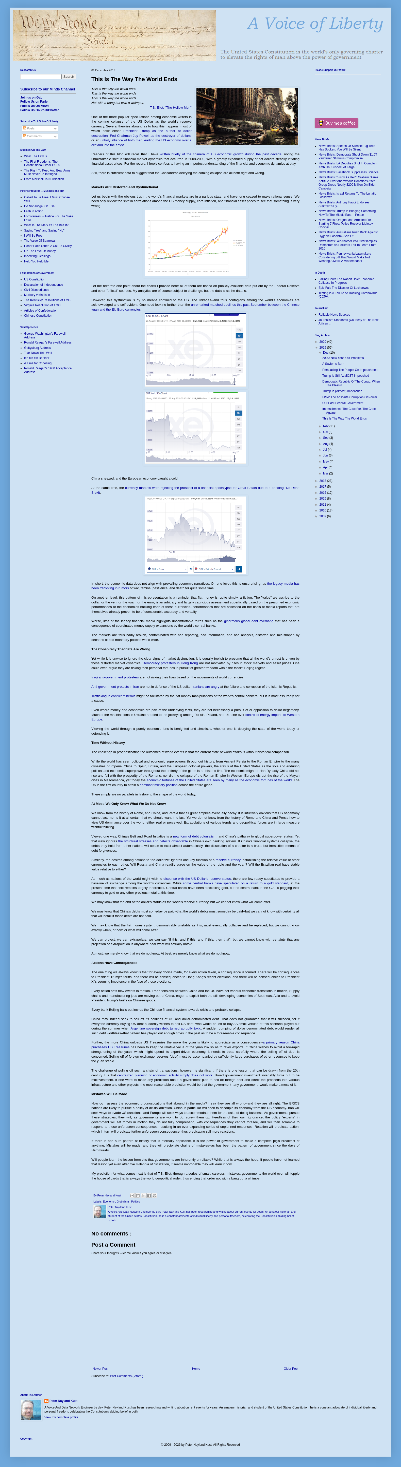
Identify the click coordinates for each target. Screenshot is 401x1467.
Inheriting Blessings (37, 256)
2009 (323, 516)
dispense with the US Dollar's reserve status (197, 879)
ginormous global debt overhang (248, 621)
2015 (323, 498)
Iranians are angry (205, 687)
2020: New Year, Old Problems (343, 358)
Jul (325, 449)
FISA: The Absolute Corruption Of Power (349, 397)
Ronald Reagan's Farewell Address (48, 342)
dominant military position (159, 785)
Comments (32, 136)
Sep (326, 438)
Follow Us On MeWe (34, 106)
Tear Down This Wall (38, 353)
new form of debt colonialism (194, 836)
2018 (323, 481)
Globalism (123, 1201)
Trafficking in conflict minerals (113, 696)
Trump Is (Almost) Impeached (342, 391)
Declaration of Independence (43, 285)
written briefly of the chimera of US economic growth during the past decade (220, 154)
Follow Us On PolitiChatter (39, 110)
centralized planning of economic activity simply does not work (164, 1075)
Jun (326, 455)
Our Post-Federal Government (342, 403)
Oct (326, 432)
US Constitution (34, 279)
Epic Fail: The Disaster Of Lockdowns (344, 288)
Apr (326, 467)
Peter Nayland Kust (63, 1401)
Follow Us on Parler (34, 101)
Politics (135, 1201)
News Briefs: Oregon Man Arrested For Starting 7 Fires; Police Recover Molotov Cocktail (346, 223)
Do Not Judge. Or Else (39, 206)
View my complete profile (61, 1417)
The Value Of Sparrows (40, 240)
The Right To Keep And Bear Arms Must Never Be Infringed (47, 172)
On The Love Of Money (40, 251)
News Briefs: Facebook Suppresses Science (348, 172)
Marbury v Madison (37, 295)
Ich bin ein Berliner (36, 358)
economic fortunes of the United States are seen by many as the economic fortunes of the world (219, 780)
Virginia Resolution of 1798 (42, 305)
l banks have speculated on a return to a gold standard (245, 883)
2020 (323, 342)
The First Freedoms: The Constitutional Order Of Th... (43, 163)
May (326, 461)
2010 (323, 510)
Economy (109, 1201)
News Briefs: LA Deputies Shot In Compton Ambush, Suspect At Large (348, 165)
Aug (326, 444)
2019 (323, 347)
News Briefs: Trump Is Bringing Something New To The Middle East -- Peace (347, 212)
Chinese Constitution (38, 315)
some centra (192, 883)
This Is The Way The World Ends (344, 418)
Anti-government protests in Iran (115, 687)
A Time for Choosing (38, 363)
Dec (326, 352)
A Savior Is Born (333, 364)
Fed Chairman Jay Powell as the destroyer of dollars (150, 136)
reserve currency (228, 860)
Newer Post (100, 1368)
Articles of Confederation (40, 310)
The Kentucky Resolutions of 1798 (47, 300)
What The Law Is (35, 156)
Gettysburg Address (37, 348)
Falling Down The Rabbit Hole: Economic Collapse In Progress (346, 280)
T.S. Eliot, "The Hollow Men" (171, 107)
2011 (323, 504)
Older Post (291, 1368)
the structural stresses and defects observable (153, 841)
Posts (29, 128)
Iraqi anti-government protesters (115, 677)
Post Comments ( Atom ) (126, 1376)
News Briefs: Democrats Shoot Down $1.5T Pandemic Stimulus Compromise (348, 156)
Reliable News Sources (334, 314)
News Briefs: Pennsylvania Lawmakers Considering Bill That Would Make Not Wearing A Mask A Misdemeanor (345, 257)
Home (196, 1368)
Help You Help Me (36, 261)
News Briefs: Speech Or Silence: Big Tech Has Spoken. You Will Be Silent (347, 147)
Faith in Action (33, 211)
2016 (323, 492)
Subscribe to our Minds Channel (47, 89)
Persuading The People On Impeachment (350, 370)
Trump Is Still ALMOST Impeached (345, 375)
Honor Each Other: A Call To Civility (48, 246)
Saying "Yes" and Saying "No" (44, 230)
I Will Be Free (33, 235)
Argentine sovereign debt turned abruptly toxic (165, 1028)
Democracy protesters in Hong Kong (170, 663)
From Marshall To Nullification (44, 179)
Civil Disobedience (36, 290)
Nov (326, 426)
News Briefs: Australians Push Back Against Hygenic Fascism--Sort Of (348, 234)
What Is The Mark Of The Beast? (46, 225)
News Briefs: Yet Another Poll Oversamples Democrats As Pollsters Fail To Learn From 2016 (348, 244)
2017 (323, 486)
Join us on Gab (31, 97)
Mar (326, 473)
